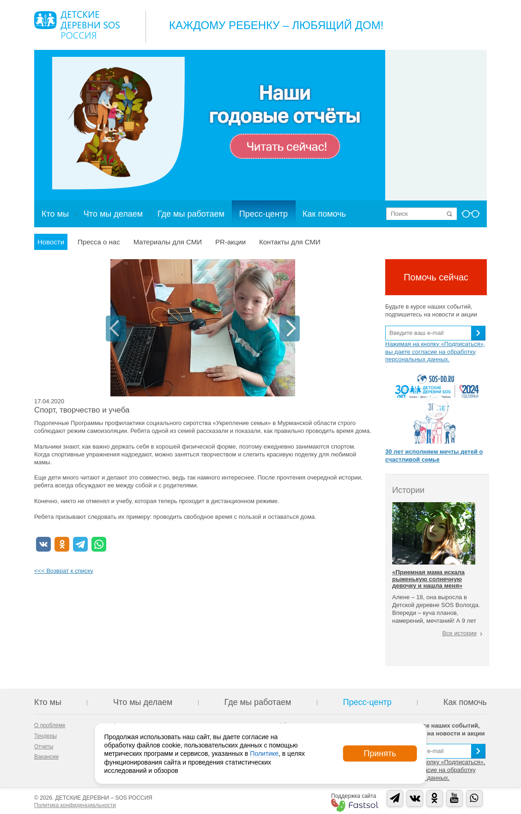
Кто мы (55, 214)
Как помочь (324, 214)
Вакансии (46, 756)
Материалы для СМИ (167, 242)
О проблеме (49, 725)
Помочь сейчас (436, 277)
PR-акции (230, 242)
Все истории (459, 633)
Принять (379, 753)
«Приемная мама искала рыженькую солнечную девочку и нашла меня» (428, 579)
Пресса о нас (99, 242)
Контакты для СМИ (290, 242)
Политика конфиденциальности (75, 805)
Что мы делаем (113, 214)
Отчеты (43, 746)
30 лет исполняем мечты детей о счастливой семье (434, 455)
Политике (264, 753)
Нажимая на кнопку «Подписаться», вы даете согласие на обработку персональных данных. (435, 351)
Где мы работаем (191, 214)
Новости (50, 242)
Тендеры (45, 736)
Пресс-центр (263, 214)
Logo (77, 25)
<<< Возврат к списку (63, 570)
